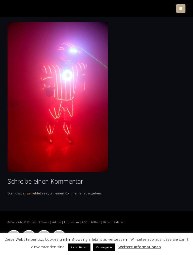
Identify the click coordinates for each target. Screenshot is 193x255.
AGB (84, 222)
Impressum (71, 222)
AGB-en (95, 222)
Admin (56, 222)
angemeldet (32, 193)
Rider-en (119, 222)
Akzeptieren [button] (79, 247)
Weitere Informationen (139, 246)
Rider (107, 222)
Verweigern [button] (104, 247)
